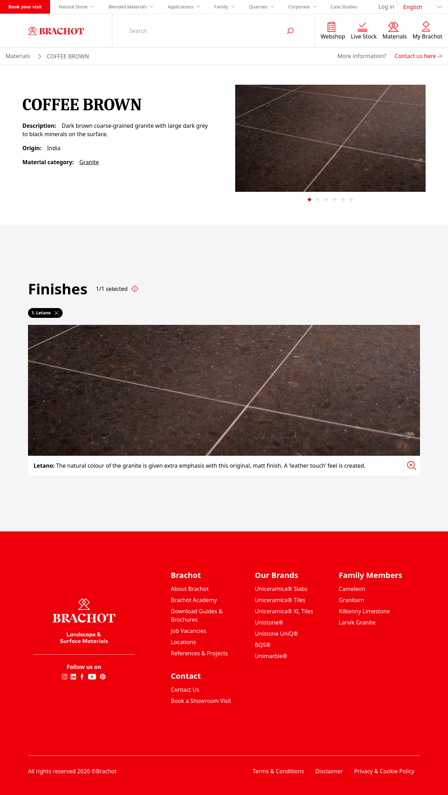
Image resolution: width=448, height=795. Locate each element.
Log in (386, 7)
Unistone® (269, 622)
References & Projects (199, 653)
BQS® (263, 645)
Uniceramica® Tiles (280, 600)
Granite (89, 162)
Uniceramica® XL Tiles (284, 611)
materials (18, 56)
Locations (183, 642)
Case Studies (344, 7)
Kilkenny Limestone (364, 611)
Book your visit (25, 7)
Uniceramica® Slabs (281, 589)
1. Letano (45, 313)
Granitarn (351, 600)
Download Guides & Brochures (197, 615)
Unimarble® (271, 656)
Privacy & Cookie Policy (384, 771)
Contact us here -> (418, 56)
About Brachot (190, 589)
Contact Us (185, 689)
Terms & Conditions (278, 771)
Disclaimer (329, 771)
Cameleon (352, 589)
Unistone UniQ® (276, 633)
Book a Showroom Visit (201, 701)
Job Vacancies (188, 631)
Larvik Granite (357, 622)
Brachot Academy (194, 600)
